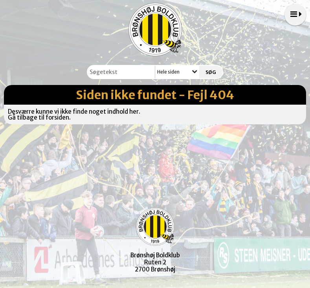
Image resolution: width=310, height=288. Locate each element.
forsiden (57, 117)
